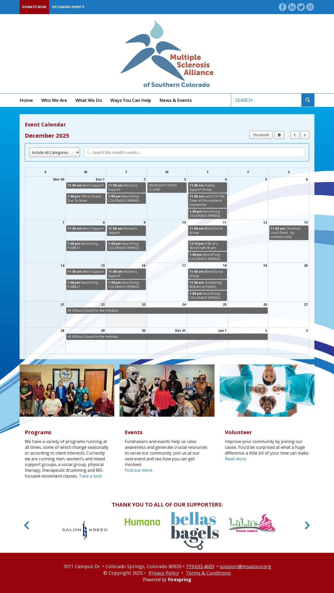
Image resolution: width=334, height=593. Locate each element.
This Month (261, 135)
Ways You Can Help (130, 100)
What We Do (88, 100)
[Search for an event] (194, 152)
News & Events (175, 100)
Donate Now (34, 6)
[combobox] (266, 100)
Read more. (236, 459)
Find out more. (139, 470)
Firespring (179, 579)
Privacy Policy (163, 573)
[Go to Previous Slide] (27, 525)
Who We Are (54, 100)
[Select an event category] (54, 152)
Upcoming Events (68, 6)
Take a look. (91, 476)
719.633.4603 (200, 566)
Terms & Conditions (208, 573)
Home (26, 100)
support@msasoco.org (245, 566)
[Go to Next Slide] (307, 525)
